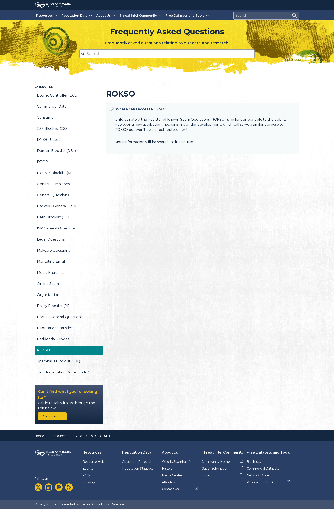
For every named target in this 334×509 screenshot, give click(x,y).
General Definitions (53, 184)
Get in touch (52, 416)
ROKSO (43, 350)
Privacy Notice (45, 504)
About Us (106, 15)
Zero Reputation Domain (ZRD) (64, 372)
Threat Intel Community (140, 15)
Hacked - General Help (56, 206)
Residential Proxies (53, 339)
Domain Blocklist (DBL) (56, 151)
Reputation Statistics (54, 328)
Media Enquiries (50, 273)
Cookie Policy (69, 504)
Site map (119, 504)
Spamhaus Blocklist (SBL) (58, 361)
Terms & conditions (95, 504)
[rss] (69, 487)
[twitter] (38, 487)
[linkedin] (48, 487)
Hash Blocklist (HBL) (54, 217)
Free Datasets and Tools (188, 15)
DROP (42, 162)
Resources (47, 15)
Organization (48, 295)
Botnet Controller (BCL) (57, 95)
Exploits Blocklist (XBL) (56, 173)
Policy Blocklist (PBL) (55, 306)
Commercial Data (51, 106)
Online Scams (48, 284)
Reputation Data (77, 15)
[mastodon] (59, 487)
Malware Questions (53, 250)
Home (39, 436)
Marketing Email (51, 262)
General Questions (53, 195)
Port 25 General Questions (59, 317)
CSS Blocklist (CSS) (53, 129)
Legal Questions (51, 239)
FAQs (78, 436)
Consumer (46, 117)
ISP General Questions (56, 228)
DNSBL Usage (49, 140)
